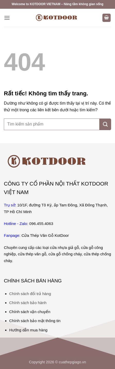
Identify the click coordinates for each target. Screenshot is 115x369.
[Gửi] (105, 124)
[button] (7, 17)
